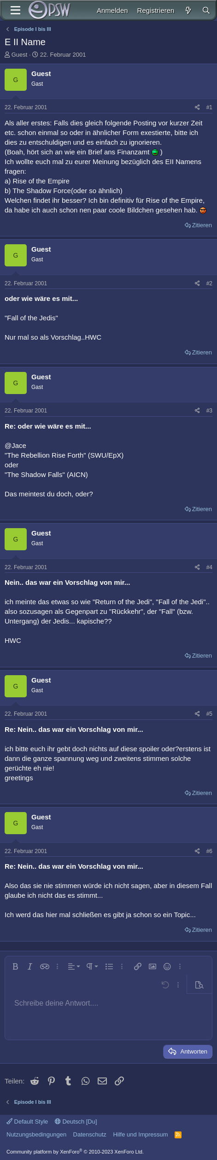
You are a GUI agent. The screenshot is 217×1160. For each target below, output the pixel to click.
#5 (209, 714)
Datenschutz (89, 1134)
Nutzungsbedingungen (36, 1134)
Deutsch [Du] (76, 1121)
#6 (209, 851)
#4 (209, 567)
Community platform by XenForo (75, 1151)
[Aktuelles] (188, 10)
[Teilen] (197, 107)
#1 (209, 107)
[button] (15, 966)
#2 (209, 283)
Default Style (27, 1121)
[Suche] (206, 10)
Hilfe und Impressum (140, 1134)
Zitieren (202, 225)
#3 (209, 410)
